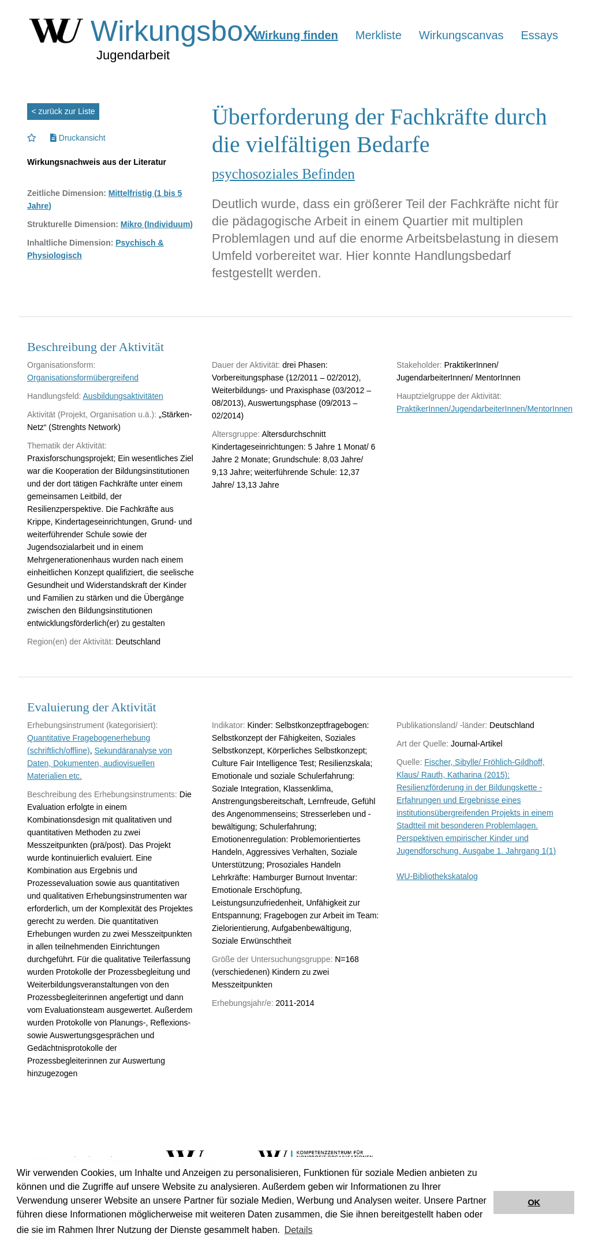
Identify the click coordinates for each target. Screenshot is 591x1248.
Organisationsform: (61, 365)
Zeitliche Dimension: (66, 193)
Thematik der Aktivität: (67, 445)
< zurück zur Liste (63, 111)
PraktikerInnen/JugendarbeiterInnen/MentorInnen (485, 408)
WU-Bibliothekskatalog (437, 876)
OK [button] (534, 1202)
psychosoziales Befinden (283, 174)
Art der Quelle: (422, 743)
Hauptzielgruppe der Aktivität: (449, 396)
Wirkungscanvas (461, 35)
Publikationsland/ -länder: (442, 725)
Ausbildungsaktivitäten (123, 396)
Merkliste (379, 35)
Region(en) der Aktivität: (70, 641)
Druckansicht (78, 137)
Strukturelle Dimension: (72, 224)
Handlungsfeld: (54, 396)
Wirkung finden (296, 35)
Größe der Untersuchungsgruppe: (272, 959)
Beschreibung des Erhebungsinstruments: (102, 794)
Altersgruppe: (236, 434)
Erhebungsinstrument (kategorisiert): (92, 725)
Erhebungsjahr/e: (243, 1003)
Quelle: (409, 762)
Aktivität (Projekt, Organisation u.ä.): (91, 414)
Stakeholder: (419, 365)
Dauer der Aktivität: (246, 365)
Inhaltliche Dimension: (70, 242)
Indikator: (228, 725)
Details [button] (299, 1230)
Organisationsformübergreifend (83, 377)
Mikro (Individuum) (157, 224)
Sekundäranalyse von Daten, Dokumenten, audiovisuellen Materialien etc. (99, 763)
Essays (539, 35)
